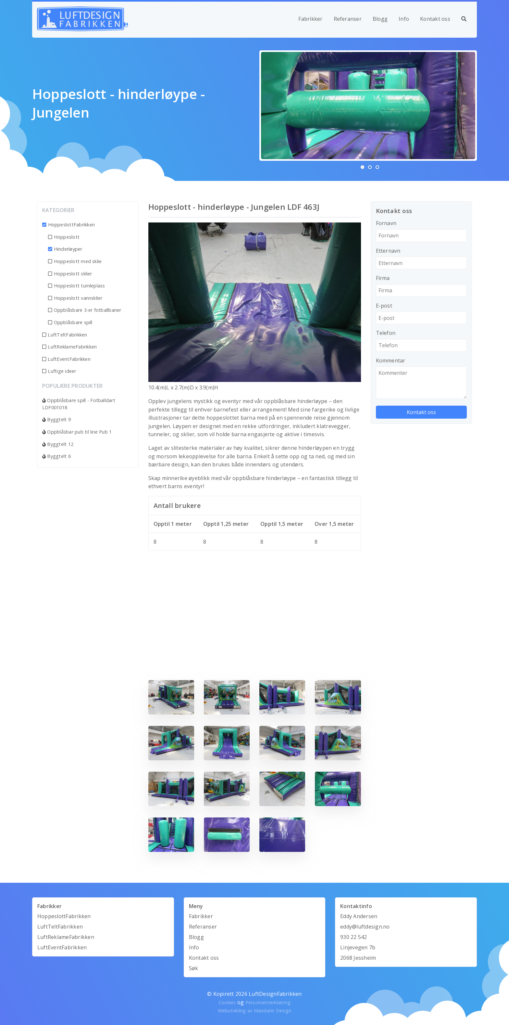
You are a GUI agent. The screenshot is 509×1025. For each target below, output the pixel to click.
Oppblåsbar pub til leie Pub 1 (77, 432)
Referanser (348, 18)
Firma (383, 278)
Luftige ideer (59, 371)
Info (404, 18)
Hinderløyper (65, 249)
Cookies (227, 1002)
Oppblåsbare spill (70, 322)
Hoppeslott (64, 237)
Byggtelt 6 (56, 456)
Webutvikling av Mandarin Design (254, 1010)
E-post (384, 305)
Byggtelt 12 (57, 444)
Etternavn (388, 250)
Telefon (386, 332)
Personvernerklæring (268, 1002)
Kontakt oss (435, 18)
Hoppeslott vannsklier (75, 298)
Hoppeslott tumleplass (76, 286)
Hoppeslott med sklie (75, 261)
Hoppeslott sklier (70, 274)
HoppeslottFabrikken (68, 224)
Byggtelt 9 (56, 419)
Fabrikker (310, 18)
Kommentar (390, 360)
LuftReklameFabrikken (69, 347)
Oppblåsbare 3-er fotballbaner (84, 310)
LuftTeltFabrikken (64, 335)
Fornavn (386, 223)
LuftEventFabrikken (66, 359)
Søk (193, 968)
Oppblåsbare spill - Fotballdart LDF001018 (78, 404)
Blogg (380, 18)
